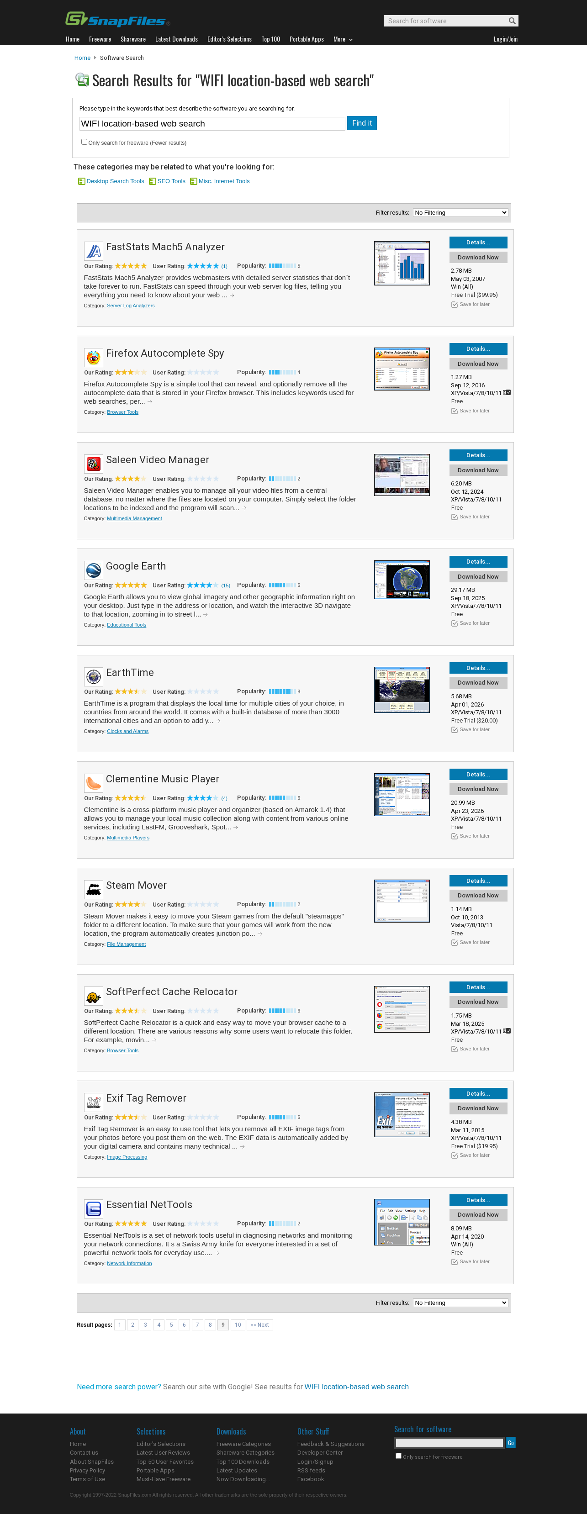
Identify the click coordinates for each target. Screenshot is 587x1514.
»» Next (260, 1325)
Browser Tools (122, 412)
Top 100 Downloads (243, 1461)
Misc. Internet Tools (224, 181)
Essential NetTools (149, 1204)
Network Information (129, 1263)
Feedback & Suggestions (331, 1443)
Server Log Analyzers (131, 305)
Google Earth (136, 566)
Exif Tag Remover (146, 1098)
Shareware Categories (246, 1452)
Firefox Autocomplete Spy (165, 353)
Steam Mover (136, 885)
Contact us (84, 1452)
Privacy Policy (87, 1470)
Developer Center (320, 1452)
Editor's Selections (161, 1443)
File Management (126, 944)
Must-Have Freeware (163, 1479)
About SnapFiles (92, 1461)
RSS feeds (311, 1470)
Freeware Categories (244, 1443)
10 (238, 1325)
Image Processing (127, 1157)
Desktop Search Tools (115, 181)
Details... (478, 242)
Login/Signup (315, 1461)
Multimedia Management (134, 518)
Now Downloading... (243, 1479)
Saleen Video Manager (157, 459)
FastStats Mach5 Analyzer (165, 247)
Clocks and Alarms (127, 731)
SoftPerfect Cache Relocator (172, 991)
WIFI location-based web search (357, 1387)
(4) (224, 798)
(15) (226, 585)
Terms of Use (87, 1479)
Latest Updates (237, 1470)
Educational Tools (126, 625)
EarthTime (130, 672)
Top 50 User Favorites (165, 1461)
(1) (224, 266)
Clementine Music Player (162, 779)
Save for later (475, 304)
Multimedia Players (128, 837)
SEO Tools (171, 181)
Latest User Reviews (163, 1452)
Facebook (310, 1479)
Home (82, 57)
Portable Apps (156, 1470)
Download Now (478, 257)
